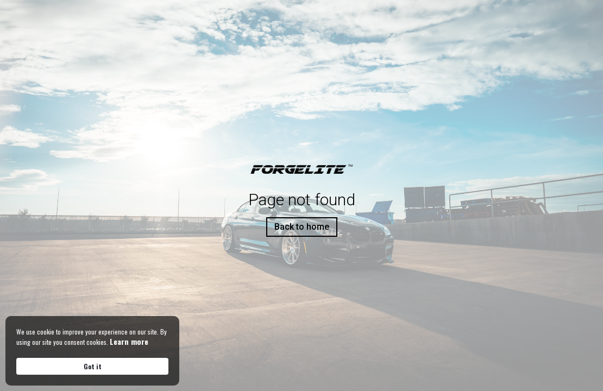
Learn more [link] (129, 341)
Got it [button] (93, 366)
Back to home (301, 227)
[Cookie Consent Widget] (92, 351)
